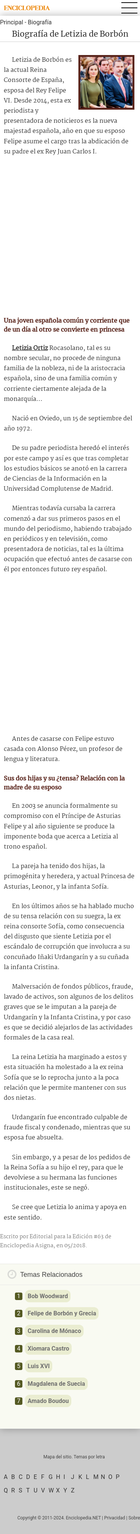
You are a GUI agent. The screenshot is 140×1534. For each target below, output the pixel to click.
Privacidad (114, 1518)
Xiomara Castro (48, 1348)
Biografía (40, 22)
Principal (11, 22)
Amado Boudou (48, 1400)
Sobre (134, 1518)
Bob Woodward (48, 1296)
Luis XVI (39, 1366)
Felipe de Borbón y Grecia (62, 1313)
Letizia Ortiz (30, 348)
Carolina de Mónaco (54, 1330)
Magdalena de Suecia (56, 1383)
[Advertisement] (70, 236)
